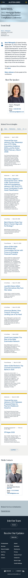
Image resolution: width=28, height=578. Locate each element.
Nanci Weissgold (10, 42)
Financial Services (5, 511)
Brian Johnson (9, 72)
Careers (3, 557)
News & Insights (5, 549)
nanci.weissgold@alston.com (16, 111)
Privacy (16, 552)
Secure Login (17, 560)
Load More (13, 449)
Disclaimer (16, 546)
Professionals (4, 543)
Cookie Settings (18, 563)
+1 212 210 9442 (15, 490)
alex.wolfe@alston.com (13, 493)
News (5, 129)
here (9, 68)
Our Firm (3, 552)
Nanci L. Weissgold (14, 105)
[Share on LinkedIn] (2, 43)
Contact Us (17, 557)
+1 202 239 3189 (17, 109)
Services (3, 546)
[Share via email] (2, 45)
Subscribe (14, 537)
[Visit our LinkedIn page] (23, 571)
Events (19, 129)
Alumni (15, 543)
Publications (12, 129)
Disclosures (17, 549)
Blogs (24, 129)
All (1, 129)
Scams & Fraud (18, 554)
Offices (3, 554)
